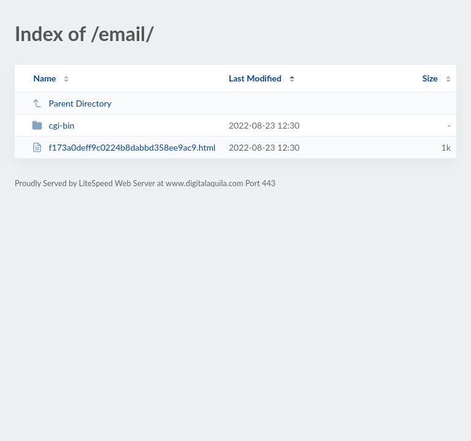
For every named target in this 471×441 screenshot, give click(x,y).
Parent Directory (72, 103)
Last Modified (255, 78)
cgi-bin (53, 125)
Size (430, 78)
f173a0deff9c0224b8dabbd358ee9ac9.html (123, 147)
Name (44, 78)
